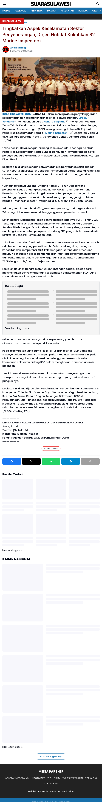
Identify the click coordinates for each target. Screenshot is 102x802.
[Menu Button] (4, 4)
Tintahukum (38, 777)
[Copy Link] (90, 461)
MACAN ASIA (51, 783)
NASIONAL (20, 10)
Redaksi (32, 791)
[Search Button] (98, 4)
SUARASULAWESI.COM (16, 114)
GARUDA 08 (91, 777)
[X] (31, 461)
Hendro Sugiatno (54, 121)
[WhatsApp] (70, 461)
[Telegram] (51, 461)
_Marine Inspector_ (56, 133)
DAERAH (51, 10)
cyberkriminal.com (72, 777)
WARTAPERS (53, 777)
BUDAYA (83, 10)
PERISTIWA (36, 10)
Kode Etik (43, 791)
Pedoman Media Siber (62, 791)
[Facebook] (11, 461)
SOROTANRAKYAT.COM (17, 777)
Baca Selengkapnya (51, 756)
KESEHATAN (67, 10)
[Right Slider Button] (99, 11)
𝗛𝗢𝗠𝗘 (6, 10)
